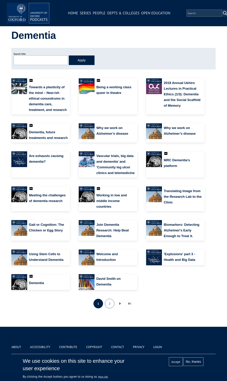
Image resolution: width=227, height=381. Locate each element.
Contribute (68, 347)
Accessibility (40, 347)
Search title (20, 53)
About (16, 347)
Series (85, 13)
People (99, 13)
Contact (117, 347)
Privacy (138, 347)
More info (103, 376)
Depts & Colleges (123, 13)
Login (157, 347)
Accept (175, 362)
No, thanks (193, 361)
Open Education (155, 13)
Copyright (94, 347)
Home (73, 13)
